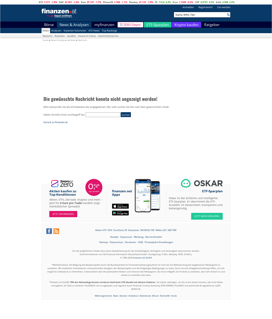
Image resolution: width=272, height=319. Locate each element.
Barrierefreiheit (153, 236)
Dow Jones (133, 230)
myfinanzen (104, 24)
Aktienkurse (145, 295)
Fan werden (223, 7)
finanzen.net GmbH (142, 257)
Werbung (139, 236)
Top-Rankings (109, 30)
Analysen (56, 30)
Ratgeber (212, 24)
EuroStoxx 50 (120, 230)
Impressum (126, 236)
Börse (49, 24)
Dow (83, 2)
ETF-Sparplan (157, 24)
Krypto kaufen (187, 24)
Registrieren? (205, 7)
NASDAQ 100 (147, 230)
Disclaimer (130, 242)
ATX (41, 2)
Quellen (71, 36)
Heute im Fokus (87, 36)
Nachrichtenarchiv (108, 36)
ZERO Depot (132, 25)
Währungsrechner (103, 295)
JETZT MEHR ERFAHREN (207, 216)
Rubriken (60, 36)
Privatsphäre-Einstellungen (159, 242)
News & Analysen (74, 24)
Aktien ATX (101, 230)
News (46, 30)
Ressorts (47, 36)
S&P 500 (172, 230)
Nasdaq (133, 2)
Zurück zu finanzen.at (55, 122)
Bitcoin (155, 295)
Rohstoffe (165, 295)
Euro (175, 2)
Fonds (174, 295)
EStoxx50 (108, 2)
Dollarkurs (133, 295)
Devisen (123, 295)
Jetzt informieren (63, 214)
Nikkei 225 (160, 230)
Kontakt (114, 236)
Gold (218, 2)
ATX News (94, 30)
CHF (197, 2)
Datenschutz (116, 242)
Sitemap (103, 242)
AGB (140, 242)
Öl (156, 2)
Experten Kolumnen (75, 30)
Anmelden (188, 7)
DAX (61, 2)
